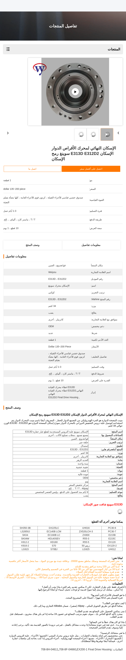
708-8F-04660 (67, 649)
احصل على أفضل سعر (91, 168)
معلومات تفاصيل (91, 245)
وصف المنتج (32, 245)
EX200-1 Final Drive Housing (94, 649)
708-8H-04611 (49, 649)
